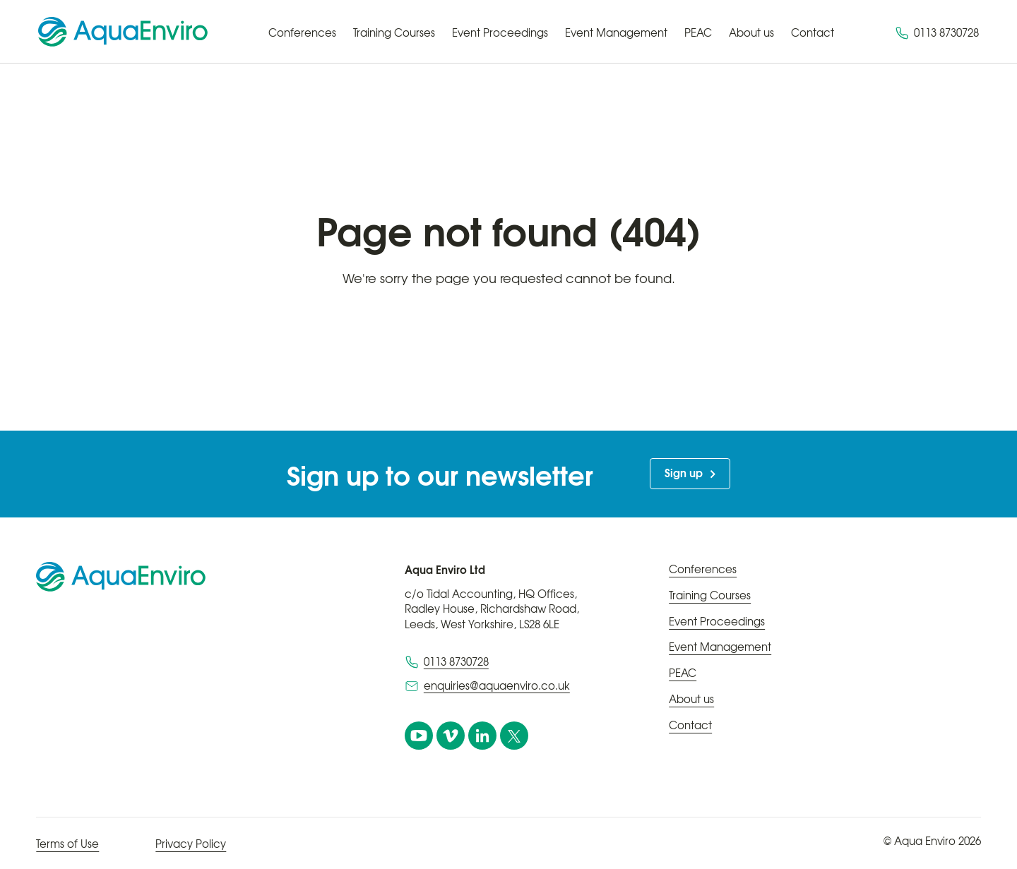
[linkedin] (482, 735)
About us (751, 32)
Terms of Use (67, 843)
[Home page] (123, 32)
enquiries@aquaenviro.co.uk (497, 685)
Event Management (616, 32)
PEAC (698, 32)
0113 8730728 (937, 32)
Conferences (302, 32)
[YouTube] (419, 735)
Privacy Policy (190, 843)
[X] (514, 735)
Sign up (684, 472)
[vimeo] (450, 735)
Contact (812, 32)
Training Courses (394, 32)
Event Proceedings (500, 32)
